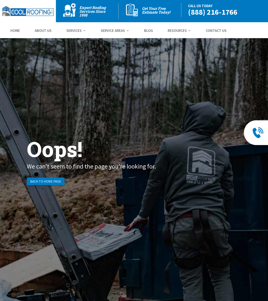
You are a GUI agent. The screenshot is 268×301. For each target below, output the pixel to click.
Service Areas (113, 31)
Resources (177, 31)
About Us (43, 31)
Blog (148, 31)
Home (15, 31)
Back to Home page (45, 181)
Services (74, 31)
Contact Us (216, 31)
